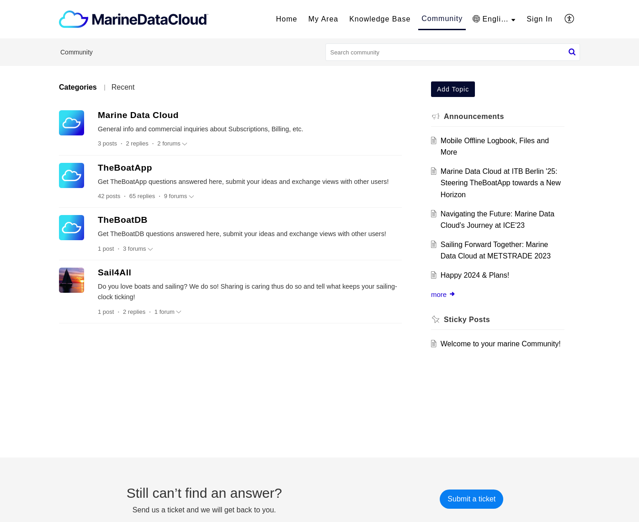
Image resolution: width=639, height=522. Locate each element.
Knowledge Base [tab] (379, 19)
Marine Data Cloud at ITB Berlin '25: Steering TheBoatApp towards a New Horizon (501, 183)
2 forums (172, 143)
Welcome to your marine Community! (501, 344)
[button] (494, 19)
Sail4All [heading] (114, 272)
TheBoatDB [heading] (123, 220)
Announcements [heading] (474, 116)
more (443, 294)
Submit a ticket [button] (471, 499)
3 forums (138, 249)
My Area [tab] (324, 19)
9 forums (179, 196)
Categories (78, 87)
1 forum (167, 312)
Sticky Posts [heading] (467, 319)
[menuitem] (539, 19)
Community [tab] (442, 18)
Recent (123, 87)
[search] (452, 52)
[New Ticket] (471, 499)
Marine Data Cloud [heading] (138, 115)
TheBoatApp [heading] (125, 167)
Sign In (540, 19)
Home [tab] (287, 19)
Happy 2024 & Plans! (475, 275)
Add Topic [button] (453, 89)
